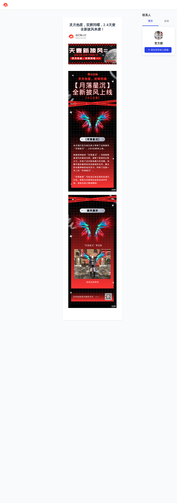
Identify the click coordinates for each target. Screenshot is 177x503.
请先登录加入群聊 (158, 49)
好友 (166, 21)
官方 (150, 21)
